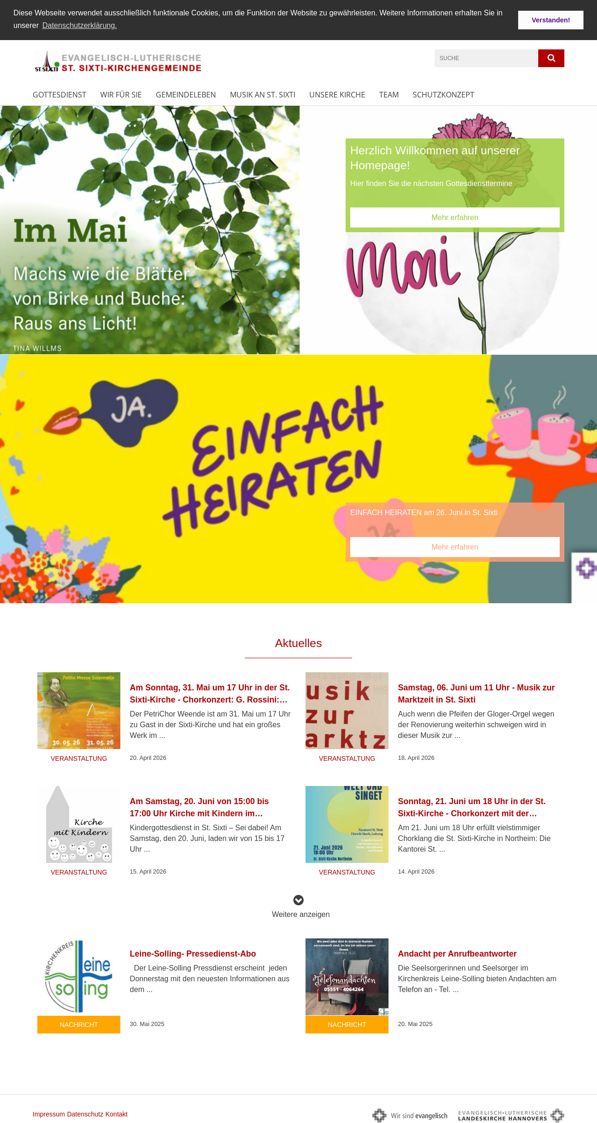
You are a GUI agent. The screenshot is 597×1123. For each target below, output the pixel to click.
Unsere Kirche (337, 93)
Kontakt (116, 1112)
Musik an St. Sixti (262, 93)
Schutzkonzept (443, 93)
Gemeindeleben (186, 93)
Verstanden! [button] (551, 20)
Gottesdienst (59, 93)
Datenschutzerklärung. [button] (79, 25)
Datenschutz (85, 1112)
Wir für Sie (121, 93)
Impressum (49, 1112)
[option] (298, 228)
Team (389, 93)
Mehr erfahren (455, 216)
